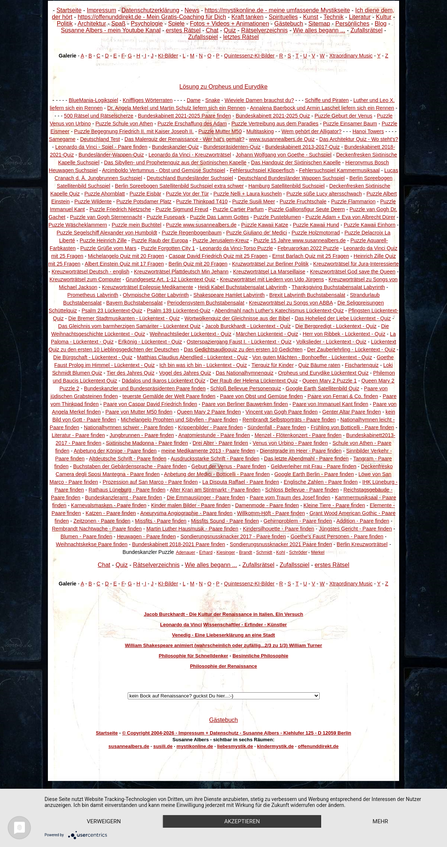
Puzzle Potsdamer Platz (144, 201)
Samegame (62, 139)
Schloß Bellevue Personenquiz (245, 388)
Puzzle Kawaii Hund (316, 225)
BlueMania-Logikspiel (93, 100)
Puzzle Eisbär (145, 194)
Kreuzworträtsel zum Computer (85, 279)
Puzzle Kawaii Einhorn (369, 225)
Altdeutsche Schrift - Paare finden (127, 459)
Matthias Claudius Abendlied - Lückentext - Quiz (192, 357)
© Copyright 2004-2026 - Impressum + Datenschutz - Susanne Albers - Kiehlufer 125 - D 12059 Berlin (236, 733)
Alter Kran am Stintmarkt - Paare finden (215, 490)
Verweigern (104, 821)
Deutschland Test (100, 139)
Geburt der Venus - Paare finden (228, 466)
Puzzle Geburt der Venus (343, 116)
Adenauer (185, 552)
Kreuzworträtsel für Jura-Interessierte (356, 264)
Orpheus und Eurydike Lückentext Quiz (323, 373)
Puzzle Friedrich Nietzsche (120, 209)
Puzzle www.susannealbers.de (201, 225)
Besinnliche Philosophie (260, 656)
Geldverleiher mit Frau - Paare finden (313, 466)
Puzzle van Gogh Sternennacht (106, 217)
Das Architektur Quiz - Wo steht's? (358, 139)
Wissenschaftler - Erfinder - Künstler (245, 624)
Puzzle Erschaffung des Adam (192, 124)
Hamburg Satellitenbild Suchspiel (286, 186)
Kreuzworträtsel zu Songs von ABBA (291, 303)
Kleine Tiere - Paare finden (334, 505)
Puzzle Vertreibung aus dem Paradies (274, 124)
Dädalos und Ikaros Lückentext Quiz (163, 381)
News (192, 10)
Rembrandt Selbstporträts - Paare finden (289, 420)
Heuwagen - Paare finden (146, 536)
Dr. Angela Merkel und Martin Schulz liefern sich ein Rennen (176, 108)
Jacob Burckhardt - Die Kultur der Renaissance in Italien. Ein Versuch (223, 614)
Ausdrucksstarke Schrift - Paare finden (215, 459)
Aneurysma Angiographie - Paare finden (186, 513)
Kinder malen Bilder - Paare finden (191, 505)
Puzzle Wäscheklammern (77, 225)
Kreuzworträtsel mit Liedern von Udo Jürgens (272, 279)
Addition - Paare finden (362, 521)
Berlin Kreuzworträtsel (362, 544)
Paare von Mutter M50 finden (139, 412)
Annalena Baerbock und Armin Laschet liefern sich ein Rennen (322, 108)
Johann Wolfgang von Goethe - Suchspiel (284, 155)
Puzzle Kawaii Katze (264, 225)
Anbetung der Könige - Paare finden (115, 451)
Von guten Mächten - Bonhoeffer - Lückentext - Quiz (312, 357)
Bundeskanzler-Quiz (175, 147)
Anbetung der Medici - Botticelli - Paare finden (217, 474)
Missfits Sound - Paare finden (225, 521)
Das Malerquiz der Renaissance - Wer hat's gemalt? (184, 139)
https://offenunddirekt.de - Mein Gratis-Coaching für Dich (152, 17)
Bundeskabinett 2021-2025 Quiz (273, 116)
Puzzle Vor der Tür (187, 194)
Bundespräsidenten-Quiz (232, 147)
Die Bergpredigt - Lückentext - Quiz (335, 326)
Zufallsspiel (203, 37)
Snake (212, 100)
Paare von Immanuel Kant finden (330, 404)
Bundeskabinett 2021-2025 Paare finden (184, 116)
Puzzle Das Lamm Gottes (219, 217)
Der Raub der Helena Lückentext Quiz (254, 381)
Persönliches (352, 23)
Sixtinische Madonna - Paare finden (147, 443)
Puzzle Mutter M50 (220, 131)
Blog (380, 23)
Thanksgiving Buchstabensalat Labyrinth (338, 287)
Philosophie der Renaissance (223, 666)
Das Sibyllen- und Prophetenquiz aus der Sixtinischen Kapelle (175, 162)
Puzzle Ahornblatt (104, 194)
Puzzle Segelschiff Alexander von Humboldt (107, 233)
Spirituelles (283, 17)
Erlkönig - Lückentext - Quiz (150, 342)
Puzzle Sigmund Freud (182, 209)
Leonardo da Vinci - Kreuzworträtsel (190, 155)
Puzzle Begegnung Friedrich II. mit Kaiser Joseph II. (134, 131)
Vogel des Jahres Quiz (185, 373)
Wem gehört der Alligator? (311, 131)
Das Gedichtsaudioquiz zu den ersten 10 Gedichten (243, 349)
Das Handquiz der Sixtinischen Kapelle (295, 162)
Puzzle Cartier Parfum (238, 209)
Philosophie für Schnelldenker (193, 656)
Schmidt (264, 552)
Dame (193, 100)
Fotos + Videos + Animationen (229, 23)
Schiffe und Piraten (327, 100)
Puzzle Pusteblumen (277, 217)
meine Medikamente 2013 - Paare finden (208, 451)
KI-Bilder (168, 56)
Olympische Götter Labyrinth (156, 295)
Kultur (384, 17)
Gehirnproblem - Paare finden (298, 521)
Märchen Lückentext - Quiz (267, 334)
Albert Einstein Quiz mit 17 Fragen (124, 264)
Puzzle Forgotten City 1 (168, 248)
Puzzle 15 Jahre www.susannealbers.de (300, 240)
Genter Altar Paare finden (351, 412)
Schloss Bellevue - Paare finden (302, 490)
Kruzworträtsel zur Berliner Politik (270, 264)
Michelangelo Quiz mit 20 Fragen (126, 256)
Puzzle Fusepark (166, 217)
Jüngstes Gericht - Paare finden (355, 529)
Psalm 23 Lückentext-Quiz (112, 310)
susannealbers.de (128, 746)
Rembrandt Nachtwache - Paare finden (97, 529)
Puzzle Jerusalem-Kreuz (221, 240)
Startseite (69, 10)
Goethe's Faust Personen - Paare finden (336, 536)
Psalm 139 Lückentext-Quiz (179, 310)
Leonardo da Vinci (181, 624)
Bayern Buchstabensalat (134, 303)
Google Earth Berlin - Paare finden (314, 474)
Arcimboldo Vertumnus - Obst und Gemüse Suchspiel (163, 170)
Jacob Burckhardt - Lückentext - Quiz (248, 326)
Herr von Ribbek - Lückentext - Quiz (344, 334)
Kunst (310, 17)
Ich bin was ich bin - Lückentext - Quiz (203, 365)
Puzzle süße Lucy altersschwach (324, 194)
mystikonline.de (195, 746)
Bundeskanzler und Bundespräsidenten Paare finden (145, 388)
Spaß (118, 23)
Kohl (280, 552)
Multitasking (260, 131)
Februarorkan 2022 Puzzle (308, 248)
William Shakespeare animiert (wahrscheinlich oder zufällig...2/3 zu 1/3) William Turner (223, 645)
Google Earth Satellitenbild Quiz (322, 388)
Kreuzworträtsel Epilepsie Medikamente (147, 287)
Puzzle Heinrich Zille (103, 240)
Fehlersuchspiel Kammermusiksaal (339, 170)
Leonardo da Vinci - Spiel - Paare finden (101, 147)
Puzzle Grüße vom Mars (108, 248)
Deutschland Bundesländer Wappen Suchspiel (291, 178)
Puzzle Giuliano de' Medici (256, 233)
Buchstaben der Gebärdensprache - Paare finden (130, 466)
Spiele (176, 23)
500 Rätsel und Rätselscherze (98, 116)
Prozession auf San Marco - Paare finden (150, 482)
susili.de (163, 746)
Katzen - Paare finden (111, 513)
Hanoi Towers (368, 131)
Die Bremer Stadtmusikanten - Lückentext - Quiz (124, 318)
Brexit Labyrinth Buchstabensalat (307, 295)
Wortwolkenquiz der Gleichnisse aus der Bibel (237, 318)
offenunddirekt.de (318, 746)
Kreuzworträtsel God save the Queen (352, 272)
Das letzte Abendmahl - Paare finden (306, 459)
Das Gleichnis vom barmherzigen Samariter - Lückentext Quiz (129, 326)
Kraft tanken (247, 17)
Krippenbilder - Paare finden (210, 427)
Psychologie (147, 23)
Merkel (317, 552)
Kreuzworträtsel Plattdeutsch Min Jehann (181, 272)
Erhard (205, 552)
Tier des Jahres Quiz (130, 373)
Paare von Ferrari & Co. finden (342, 396)
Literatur (360, 17)
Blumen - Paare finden (86, 536)
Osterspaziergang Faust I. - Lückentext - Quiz (239, 342)
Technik (333, 17)
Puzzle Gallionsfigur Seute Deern (306, 209)
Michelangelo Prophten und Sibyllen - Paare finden (179, 420)
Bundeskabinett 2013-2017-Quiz (302, 147)
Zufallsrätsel (366, 30)
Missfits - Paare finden (161, 521)
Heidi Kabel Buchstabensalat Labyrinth (242, 287)
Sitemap (319, 23)
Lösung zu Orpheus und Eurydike (223, 86)
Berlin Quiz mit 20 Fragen (198, 264)
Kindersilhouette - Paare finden (278, 529)
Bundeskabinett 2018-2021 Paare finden (178, 544)
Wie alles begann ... (319, 30)
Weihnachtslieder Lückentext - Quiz (190, 334)
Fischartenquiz (362, 365)
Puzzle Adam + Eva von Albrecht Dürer (350, 217)
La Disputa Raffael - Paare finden (240, 482)
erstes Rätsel (183, 30)
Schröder (298, 552)
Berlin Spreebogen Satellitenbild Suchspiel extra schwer (179, 186)
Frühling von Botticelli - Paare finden (352, 427)
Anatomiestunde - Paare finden (214, 435)
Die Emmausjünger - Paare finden (206, 497)
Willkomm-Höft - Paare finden (271, 513)
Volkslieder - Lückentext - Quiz (331, 342)
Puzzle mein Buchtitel (136, 225)
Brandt (245, 552)
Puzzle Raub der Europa (159, 240)
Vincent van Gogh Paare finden (281, 412)
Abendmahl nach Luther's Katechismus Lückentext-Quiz (279, 310)
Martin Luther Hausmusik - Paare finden (192, 529)
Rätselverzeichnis (264, 30)
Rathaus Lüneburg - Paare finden (127, 490)
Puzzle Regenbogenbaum (192, 233)
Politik (65, 23)
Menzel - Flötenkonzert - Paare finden (298, 435)
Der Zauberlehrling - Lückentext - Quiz (351, 349)
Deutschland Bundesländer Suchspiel (190, 178)
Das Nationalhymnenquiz (245, 373)
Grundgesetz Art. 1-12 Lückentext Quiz (170, 279)
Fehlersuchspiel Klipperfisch (262, 170)
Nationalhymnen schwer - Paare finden (128, 427)
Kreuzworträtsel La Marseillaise (269, 272)
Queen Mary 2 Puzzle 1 (329, 381)
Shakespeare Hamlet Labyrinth (229, 295)
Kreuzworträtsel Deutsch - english (90, 272)
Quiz (230, 30)
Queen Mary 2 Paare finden (209, 412)
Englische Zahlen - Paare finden (321, 482)
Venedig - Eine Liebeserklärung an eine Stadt (223, 635)
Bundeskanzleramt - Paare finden (123, 497)
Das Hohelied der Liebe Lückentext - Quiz (343, 318)
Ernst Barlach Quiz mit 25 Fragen (310, 256)
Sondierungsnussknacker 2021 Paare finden (281, 544)
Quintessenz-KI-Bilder (249, 56)
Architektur (92, 23)
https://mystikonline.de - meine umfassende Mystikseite (277, 10)
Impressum (101, 10)
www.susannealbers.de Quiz (282, 139)
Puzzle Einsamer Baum (350, 124)
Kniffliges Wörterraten (147, 100)
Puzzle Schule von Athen (124, 124)
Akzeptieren (242, 821)
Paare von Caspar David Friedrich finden (150, 404)
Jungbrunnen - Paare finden (142, 435)
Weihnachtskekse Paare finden (92, 544)
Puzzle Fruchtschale (303, 201)
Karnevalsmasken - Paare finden (108, 505)
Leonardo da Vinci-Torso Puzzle (236, 248)
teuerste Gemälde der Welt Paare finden (169, 396)
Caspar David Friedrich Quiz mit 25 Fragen (218, 256)
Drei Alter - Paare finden (220, 443)
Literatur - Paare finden (78, 435)
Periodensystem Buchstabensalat (205, 303)
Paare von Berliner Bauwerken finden (245, 404)
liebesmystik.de (235, 746)
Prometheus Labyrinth (92, 295)
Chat (212, 30)
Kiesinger (225, 552)
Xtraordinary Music (351, 56)
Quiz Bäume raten (319, 365)
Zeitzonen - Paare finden (102, 521)
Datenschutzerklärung (150, 10)
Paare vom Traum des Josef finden (289, 497)
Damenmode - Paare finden (267, 505)
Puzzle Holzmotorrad (315, 233)
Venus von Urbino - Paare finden (290, 443)
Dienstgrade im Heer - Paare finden (301, 451)
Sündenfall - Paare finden (276, 427)
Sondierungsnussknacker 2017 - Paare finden (233, 536)
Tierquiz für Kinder (272, 365)
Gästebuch (288, 23)
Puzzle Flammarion (353, 201)
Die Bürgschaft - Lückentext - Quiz (92, 357)
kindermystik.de (275, 746)
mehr (380, 821)
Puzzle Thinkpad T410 (202, 201)
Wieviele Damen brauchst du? (259, 100)
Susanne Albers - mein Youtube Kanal (111, 30)
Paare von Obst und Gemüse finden (261, 396)
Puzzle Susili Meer (253, 201)
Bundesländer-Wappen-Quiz (111, 155)
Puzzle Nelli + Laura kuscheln (247, 194)
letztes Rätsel (241, 37)
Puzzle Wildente (92, 201)
